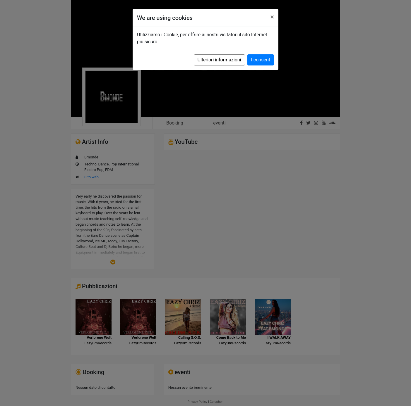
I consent (260, 60)
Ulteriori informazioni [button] (219, 60)
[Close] (272, 17)
